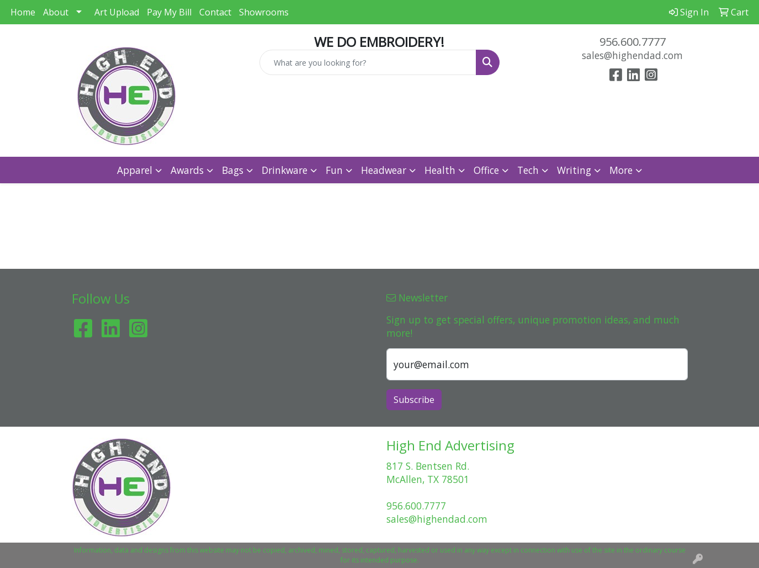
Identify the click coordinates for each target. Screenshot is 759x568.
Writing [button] (574, 170)
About (55, 12)
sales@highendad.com (632, 55)
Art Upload (116, 12)
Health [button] (439, 170)
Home (22, 12)
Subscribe (414, 400)
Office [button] (486, 170)
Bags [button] (232, 170)
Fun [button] (334, 170)
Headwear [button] (383, 170)
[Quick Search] (367, 62)
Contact (215, 12)
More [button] (621, 170)
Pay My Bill (169, 12)
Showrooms (264, 12)
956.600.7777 (632, 41)
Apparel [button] (134, 170)
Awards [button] (187, 170)
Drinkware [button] (284, 170)
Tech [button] (528, 170)
